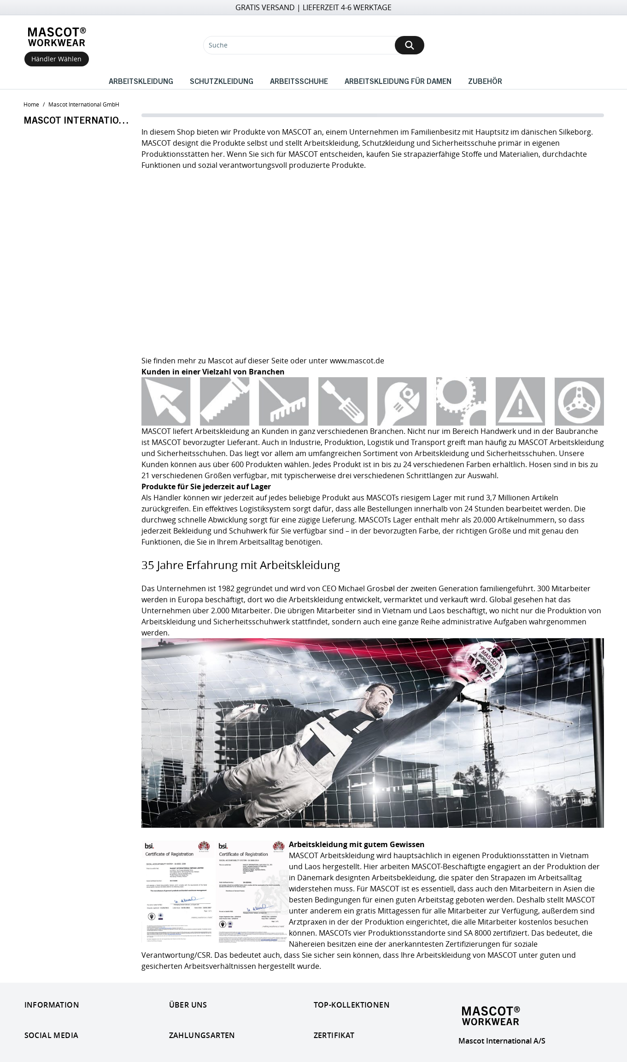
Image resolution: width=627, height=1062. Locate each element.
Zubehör (485, 80)
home (31, 104)
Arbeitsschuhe (299, 80)
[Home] (56, 37)
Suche (218, 45)
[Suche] (313, 45)
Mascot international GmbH (83, 104)
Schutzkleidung (221, 80)
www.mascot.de (357, 361)
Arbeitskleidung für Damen (398, 80)
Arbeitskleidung (141, 80)
